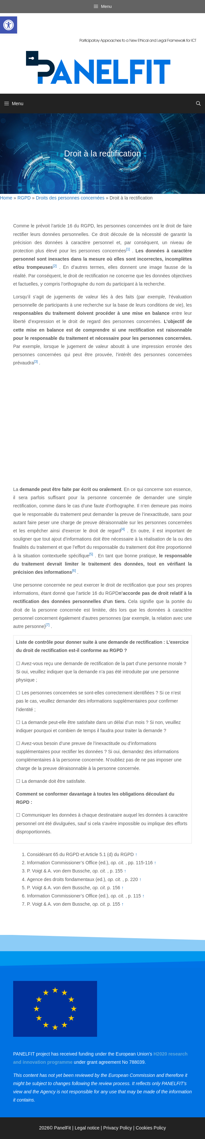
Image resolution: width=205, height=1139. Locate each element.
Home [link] (6, 197)
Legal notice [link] (87, 1127)
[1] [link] (128, 249)
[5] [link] (91, 554)
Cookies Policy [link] (151, 1127)
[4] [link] (123, 529)
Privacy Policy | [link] (119, 1127)
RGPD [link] (24, 197)
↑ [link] (136, 854)
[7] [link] (48, 625)
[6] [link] (74, 570)
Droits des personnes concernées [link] (70, 197)
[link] (8, 25)
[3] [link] (36, 361)
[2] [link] (55, 266)
